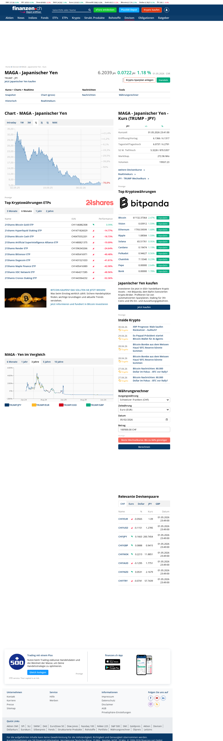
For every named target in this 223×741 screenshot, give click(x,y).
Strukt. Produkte (94, 18)
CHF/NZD (123, 571)
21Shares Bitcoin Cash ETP (19, 236)
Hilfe (52, 697)
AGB (104, 708)
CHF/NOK (123, 554)
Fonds (45, 18)
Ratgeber (163, 18)
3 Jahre (35, 361)
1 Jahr (24, 361)
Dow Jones (72, 726)
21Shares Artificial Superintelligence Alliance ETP (31, 242)
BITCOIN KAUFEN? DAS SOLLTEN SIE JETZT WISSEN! (78, 289)
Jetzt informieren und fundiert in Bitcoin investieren (79, 304)
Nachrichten (89, 94)
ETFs (55, 18)
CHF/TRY (123, 580)
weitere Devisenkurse (131, 169)
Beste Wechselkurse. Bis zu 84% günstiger (144, 440)
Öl (158, 2)
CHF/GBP (123, 545)
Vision (121, 223)
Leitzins (148, 729)
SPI (22, 2)
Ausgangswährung (144, 398)
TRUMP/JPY (15, 404)
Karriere (11, 700)
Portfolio (102, 729)
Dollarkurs (12, 729)
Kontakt (11, 697)
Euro (71, 2)
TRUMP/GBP (97, 404)
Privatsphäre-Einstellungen (116, 712)
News (21, 18)
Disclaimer (107, 704)
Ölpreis (137, 729)
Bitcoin (124, 2)
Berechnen (144, 446)
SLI (29, 726)
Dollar (142, 2)
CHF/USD (123, 527)
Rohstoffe (115, 18)
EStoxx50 (89, 2)
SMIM (37, 726)
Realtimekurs (48, 100)
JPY (150, 503)
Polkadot (123, 253)
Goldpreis (135, 726)
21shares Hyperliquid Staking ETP (23, 230)
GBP (158, 503)
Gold (107, 2)
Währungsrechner (128, 94)
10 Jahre (58, 361)
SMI (7, 2)
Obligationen (146, 18)
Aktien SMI (12, 726)
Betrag (144, 428)
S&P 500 (115, 726)
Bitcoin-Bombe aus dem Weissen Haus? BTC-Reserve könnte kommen (151, 347)
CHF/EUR (123, 518)
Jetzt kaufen (144, 307)
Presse (10, 704)
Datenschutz (108, 700)
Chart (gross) (48, 94)
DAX (55, 2)
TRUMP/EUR (42, 404)
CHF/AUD (123, 563)
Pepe (121, 265)
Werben (54, 700)
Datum (144, 418)
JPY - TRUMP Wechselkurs (133, 178)
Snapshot (10, 94)
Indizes (32, 18)
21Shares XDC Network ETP (20, 272)
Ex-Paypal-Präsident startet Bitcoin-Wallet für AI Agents (148, 337)
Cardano (123, 247)
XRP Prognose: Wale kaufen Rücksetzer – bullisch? (148, 328)
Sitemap (11, 708)
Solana (122, 241)
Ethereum (123, 229)
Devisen (129, 18)
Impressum (108, 697)
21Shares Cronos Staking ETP (21, 278)
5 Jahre (47, 361)
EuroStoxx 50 (57, 726)
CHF (122, 503)
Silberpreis (39, 729)
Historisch (11, 100)
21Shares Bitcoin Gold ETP (19, 224)
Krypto (76, 18)
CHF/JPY (122, 536)
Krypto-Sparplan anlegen (139, 79)
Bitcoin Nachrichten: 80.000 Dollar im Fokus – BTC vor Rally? (150, 370)
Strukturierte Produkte (70, 729)
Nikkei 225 (102, 726)
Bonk (121, 271)
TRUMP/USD (70, 404)
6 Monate (12, 361)
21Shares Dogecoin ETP (17, 260)
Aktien (9, 18)
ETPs (65, 18)
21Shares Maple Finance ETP (20, 266)
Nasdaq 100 (87, 726)
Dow (38, 2)
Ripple (121, 235)
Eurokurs (26, 729)
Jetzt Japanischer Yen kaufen (20, 81)
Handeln (163, 80)
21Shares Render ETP (16, 248)
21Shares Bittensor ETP (17, 254)
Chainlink (123, 259)
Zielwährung (144, 408)
